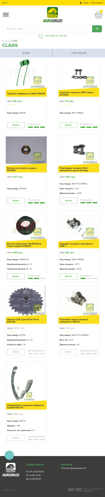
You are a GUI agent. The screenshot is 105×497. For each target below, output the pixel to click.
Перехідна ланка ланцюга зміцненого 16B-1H (74, 320)
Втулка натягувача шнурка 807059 (21, 169)
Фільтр (26, 53)
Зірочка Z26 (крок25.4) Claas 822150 (23, 320)
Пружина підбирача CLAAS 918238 (26, 93)
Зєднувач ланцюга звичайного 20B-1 (76, 245)
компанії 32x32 (88, 491)
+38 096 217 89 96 (56, 35)
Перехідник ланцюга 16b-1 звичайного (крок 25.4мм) (74, 169)
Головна (6, 41)
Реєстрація (97, 3)
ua (3, 2)
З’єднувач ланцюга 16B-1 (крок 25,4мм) (76, 93)
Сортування (78, 53)
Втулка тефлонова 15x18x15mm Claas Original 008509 (24, 245)
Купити (16, 125)
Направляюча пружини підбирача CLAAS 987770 (25, 406)
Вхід (86, 3)
